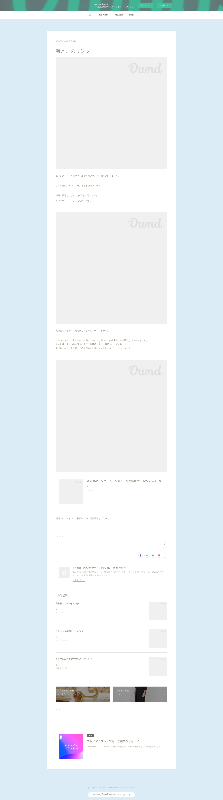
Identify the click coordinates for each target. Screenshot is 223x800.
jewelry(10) (59, 536)
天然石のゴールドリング (67, 603)
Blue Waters (103, 15)
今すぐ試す (146, 5)
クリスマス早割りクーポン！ (69, 631)
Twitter (131, 15)
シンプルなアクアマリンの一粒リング (74, 659)
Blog (90, 15)
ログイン (164, 5)
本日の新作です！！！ (65, 665)
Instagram (119, 15)
